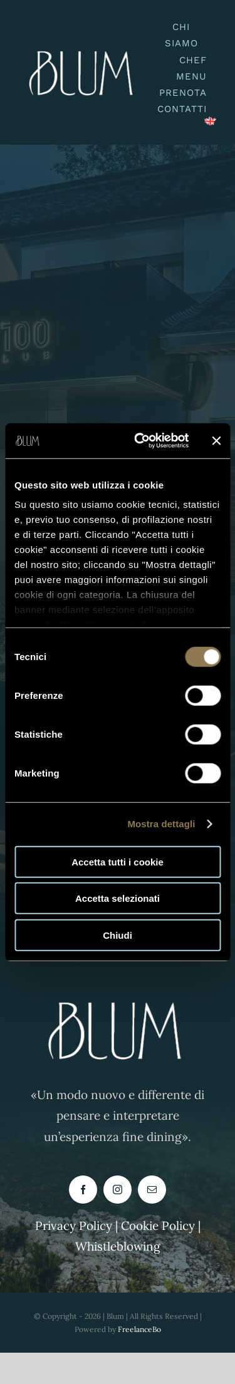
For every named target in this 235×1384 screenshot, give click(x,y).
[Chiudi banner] (216, 440)
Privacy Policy (73, 1225)
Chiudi (117, 934)
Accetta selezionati (117, 898)
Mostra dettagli (161, 824)
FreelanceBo (139, 1329)
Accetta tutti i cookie (117, 861)
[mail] (152, 1189)
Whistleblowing (117, 1246)
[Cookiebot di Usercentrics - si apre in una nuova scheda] (140, 441)
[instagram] (117, 1189)
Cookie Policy (159, 1225)
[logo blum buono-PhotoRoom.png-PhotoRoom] (83, 45)
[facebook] (83, 1189)
